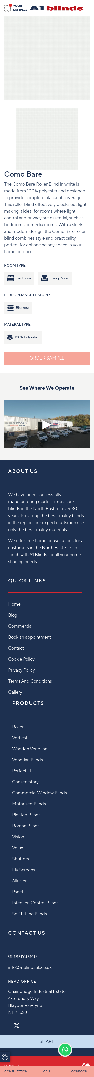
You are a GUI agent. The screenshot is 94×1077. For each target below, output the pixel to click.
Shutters (20, 859)
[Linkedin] (31, 1023)
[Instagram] (23, 1023)
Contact (16, 648)
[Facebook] (10, 1023)
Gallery (15, 692)
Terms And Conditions (30, 681)
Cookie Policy (21, 659)
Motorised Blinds (29, 804)
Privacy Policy (21, 670)
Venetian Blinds (27, 760)
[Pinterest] (27, 1023)
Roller (18, 727)
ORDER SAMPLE (47, 358)
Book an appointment (29, 637)
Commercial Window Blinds (39, 793)
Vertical (19, 738)
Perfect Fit (22, 771)
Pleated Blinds (26, 815)
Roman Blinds (26, 826)
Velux (17, 848)
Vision (18, 837)
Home (14, 604)
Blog (12, 615)
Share (47, 1041)
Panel (17, 892)
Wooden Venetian (29, 749)
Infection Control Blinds (35, 903)
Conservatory (25, 782)
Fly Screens (23, 870)
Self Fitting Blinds (29, 914)
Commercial (20, 626)
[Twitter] (16, 1025)
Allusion (20, 881)
